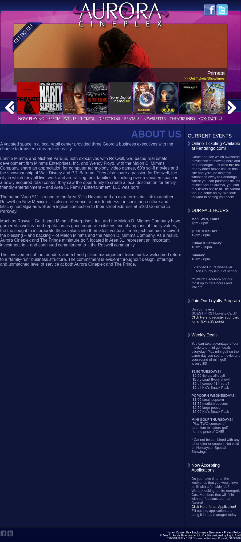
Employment (199, 532)
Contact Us (182, 532)
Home (170, 532)
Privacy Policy (232, 532)
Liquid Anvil (234, 535)
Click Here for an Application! (214, 507)
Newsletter (215, 532)
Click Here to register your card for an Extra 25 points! (215, 319)
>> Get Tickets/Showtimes (204, 78)
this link (234, 165)
